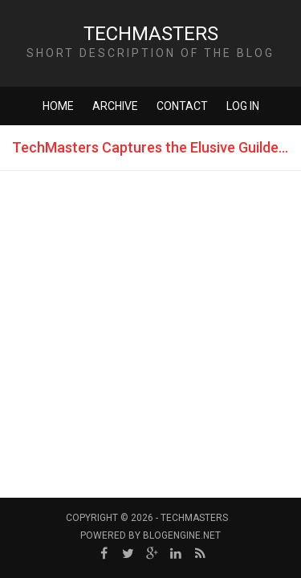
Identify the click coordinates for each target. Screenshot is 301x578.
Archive (115, 106)
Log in (242, 106)
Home (58, 106)
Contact (182, 106)
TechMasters (150, 33)
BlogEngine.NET (182, 535)
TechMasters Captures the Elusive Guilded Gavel (156, 147)
